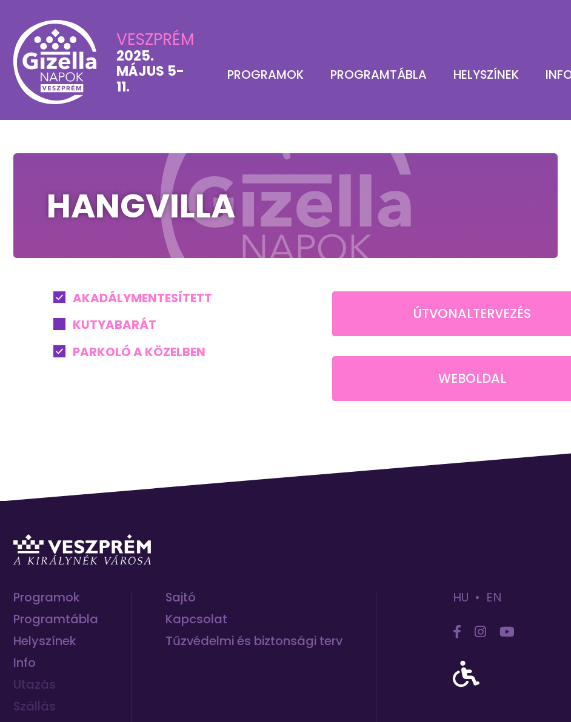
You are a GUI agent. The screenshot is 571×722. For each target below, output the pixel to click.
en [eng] (493, 597)
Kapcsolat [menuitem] (196, 619)
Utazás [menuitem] (34, 685)
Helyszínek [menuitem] (486, 75)
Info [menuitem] (24, 663)
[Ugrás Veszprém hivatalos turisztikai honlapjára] (82, 549)
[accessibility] (466, 675)
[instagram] (480, 632)
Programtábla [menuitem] (378, 75)
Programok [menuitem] (265, 75)
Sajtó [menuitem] (180, 597)
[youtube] (507, 632)
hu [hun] (461, 597)
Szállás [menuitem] (34, 707)
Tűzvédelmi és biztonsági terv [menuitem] (253, 641)
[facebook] (457, 632)
